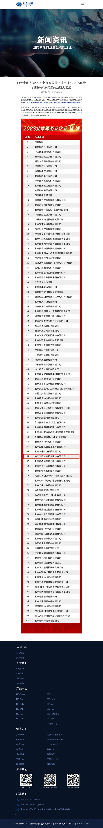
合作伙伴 (20, 683)
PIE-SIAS (51, 699)
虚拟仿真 (51, 764)
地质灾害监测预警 (54, 735)
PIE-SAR (20, 709)
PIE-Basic (20, 699)
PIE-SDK (20, 719)
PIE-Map (50, 709)
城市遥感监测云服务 (55, 740)
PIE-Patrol (51, 719)
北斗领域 (20, 754)
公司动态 (20, 653)
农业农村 (20, 764)
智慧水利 (20, 749)
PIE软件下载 (52, 724)
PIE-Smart (51, 694)
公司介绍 (20, 669)
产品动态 (20, 658)
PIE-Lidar (51, 704)
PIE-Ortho (20, 704)
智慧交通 (20, 759)
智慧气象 (20, 744)
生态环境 (20, 740)
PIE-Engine (20, 694)
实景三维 (20, 735)
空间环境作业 (53, 759)
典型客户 (20, 678)
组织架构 (20, 673)
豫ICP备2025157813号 (79, 824)
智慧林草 (51, 754)
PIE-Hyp (19, 714)
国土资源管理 (53, 744)
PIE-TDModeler (53, 714)
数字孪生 (51, 749)
